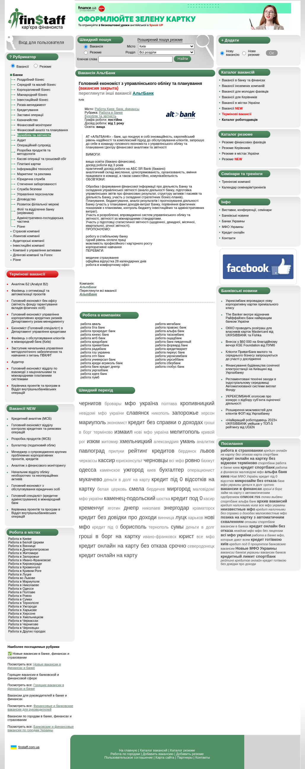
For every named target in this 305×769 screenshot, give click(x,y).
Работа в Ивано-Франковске (29, 560)
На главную (128, 750)
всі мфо (176, 460)
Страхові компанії (26, 231)
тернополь (158, 527)
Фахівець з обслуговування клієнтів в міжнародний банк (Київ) (38, 339)
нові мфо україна (151, 432)
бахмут (208, 460)
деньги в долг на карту (127, 479)
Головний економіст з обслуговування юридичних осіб (36, 487)
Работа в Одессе (21, 588)
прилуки (116, 451)
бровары (113, 403)
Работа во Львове (21, 578)
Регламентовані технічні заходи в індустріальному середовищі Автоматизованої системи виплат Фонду (251, 384)
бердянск (187, 451)
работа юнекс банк (95, 334)
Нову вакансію (232, 52)
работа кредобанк (94, 341)
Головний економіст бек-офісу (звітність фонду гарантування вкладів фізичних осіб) (35, 304)
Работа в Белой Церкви (26, 542)
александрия (166, 441)
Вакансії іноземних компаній (243, 86)
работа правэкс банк (170, 327)
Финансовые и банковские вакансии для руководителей (40, 707)
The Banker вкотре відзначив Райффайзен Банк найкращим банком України (249, 318)
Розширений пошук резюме (160, 40)
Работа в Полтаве (21, 592)
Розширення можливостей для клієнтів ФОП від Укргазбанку (249, 411)
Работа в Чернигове (23, 624)
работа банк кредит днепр (100, 366)
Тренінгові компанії (236, 181)
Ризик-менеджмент (31, 105)
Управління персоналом (35, 194)
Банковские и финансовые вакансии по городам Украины (41, 728)
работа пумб (90, 377)
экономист (117, 422)
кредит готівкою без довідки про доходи (253, 562)
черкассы (88, 460)
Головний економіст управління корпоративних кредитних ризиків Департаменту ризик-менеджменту (38, 318)
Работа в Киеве (20, 538)
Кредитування (28, 110)
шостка (163, 498)
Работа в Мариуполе (24, 581)
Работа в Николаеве (23, 585)
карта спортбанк (266, 454)
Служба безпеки (29, 189)
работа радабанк (93, 349)
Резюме (96, 52)
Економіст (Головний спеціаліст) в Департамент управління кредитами (39, 329)
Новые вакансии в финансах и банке (34, 666)
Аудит (21, 140)
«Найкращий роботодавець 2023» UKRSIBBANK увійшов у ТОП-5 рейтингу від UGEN (251, 423)
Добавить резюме (190, 754)
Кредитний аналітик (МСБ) (32, 418)
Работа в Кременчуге (24, 567)
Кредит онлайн (233, 232)
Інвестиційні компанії (28, 245)
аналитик (206, 441)
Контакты (202, 757)
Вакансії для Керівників (239, 97)
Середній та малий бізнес (36, 84)
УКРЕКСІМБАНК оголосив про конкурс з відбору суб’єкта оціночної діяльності (253, 399)
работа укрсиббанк (169, 359)
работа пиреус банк (170, 352)
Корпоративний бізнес (34, 89)
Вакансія (96, 46)
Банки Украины (233, 221)
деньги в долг (200, 527)
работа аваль (91, 324)
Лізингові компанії (26, 236)
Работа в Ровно (20, 595)
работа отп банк (93, 356)
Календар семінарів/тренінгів (244, 187)
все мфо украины (272, 505)
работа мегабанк (168, 324)
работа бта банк (93, 327)
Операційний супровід (34, 145)
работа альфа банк (169, 331)
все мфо (206, 536)
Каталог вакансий (153, 750)
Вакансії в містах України (241, 102)
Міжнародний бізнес (32, 94)
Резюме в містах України (240, 153)
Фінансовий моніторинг (34, 125)
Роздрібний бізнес (30, 79)
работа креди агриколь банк (102, 363)
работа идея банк (94, 373)
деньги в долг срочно (258, 484)
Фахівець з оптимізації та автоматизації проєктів (30, 292)
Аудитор (18, 362)
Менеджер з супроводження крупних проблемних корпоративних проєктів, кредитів (39, 455)
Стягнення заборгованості (37, 184)
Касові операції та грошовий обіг (41, 159)
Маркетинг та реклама (34, 174)
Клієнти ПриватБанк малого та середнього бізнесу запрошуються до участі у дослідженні (252, 355)
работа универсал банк (98, 359)
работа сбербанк (168, 363)
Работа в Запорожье (23, 556)
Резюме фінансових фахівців (244, 142)
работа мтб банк (93, 338)
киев (151, 470)
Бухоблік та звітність (34, 135)
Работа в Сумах (20, 599)
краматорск (204, 508)
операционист (200, 470)
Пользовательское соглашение (128, 757)
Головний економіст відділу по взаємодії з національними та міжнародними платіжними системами (35, 374)
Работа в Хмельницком (25, 617)
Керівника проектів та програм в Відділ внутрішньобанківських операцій (36, 389)
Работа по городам (125, 754)
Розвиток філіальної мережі (38, 204)
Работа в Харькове (22, 610)
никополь (160, 413)
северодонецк (201, 546)
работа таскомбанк (169, 334)
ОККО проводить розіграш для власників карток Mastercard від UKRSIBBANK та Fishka (250, 331)
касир (209, 498)
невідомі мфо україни (101, 413)
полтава (169, 403)
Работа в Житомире (23, 553)
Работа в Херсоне (22, 613)
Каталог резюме (182, 750)
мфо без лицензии (269, 530)
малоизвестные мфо (271, 513)
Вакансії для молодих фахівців (245, 91)
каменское (110, 470)
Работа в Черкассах (23, 620)
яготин (114, 508)
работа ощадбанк (168, 338)
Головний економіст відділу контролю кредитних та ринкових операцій (36, 428)
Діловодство (26, 199)
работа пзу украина (95, 352)
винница (166, 517)
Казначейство (27, 120)
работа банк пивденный (173, 341)
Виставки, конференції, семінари (247, 210)
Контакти (229, 238)
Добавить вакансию (158, 754)
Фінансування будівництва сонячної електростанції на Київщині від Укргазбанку (253, 369)
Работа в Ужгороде (22, 606)
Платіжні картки (29, 164)
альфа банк (247, 501)
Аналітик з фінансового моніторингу (39, 465)
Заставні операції (30, 115)
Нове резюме (254, 52)
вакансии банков (273, 552)
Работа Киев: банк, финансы (117, 109)
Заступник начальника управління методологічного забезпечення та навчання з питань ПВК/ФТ (37, 351)
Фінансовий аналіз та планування (42, 130)
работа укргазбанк (94, 370)
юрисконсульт (129, 460)
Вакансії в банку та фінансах (243, 80)
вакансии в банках (235, 526)
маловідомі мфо (251, 472)
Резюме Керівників (236, 148)
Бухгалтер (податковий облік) (34, 445)
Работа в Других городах (27, 631)
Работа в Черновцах (23, 628)
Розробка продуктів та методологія (34, 152)
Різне (21, 226)
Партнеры (185, 757)
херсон (207, 413)
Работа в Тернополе (23, 603)
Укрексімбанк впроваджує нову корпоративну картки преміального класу (252, 304)
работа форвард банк (171, 345)
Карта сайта (165, 757)
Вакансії (232, 108)
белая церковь (112, 489)
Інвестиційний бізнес (32, 100)
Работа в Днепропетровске (28, 549)
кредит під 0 (105, 527)
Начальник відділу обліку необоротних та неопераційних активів (35, 475)
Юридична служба (31, 179)
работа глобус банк (169, 366)
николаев (151, 508)
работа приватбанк (95, 345)
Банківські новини (235, 215)
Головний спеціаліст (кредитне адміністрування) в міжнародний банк (36, 499)
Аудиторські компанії (28, 240)
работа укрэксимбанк (171, 356)
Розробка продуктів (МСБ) (31, 438)
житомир (109, 441)
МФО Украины (233, 227)
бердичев (156, 489)
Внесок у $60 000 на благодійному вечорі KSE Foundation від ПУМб (251, 343)
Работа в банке (111, 112)
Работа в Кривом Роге (24, 571)
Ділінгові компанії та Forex (33, 255)
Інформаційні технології (35, 169)
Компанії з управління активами (37, 250)
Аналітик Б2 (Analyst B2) (30, 284)
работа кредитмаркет (171, 349)
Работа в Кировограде (25, 563)
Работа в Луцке (19, 574)
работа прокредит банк (98, 331)
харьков (195, 517)
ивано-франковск (159, 536)
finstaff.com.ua (28, 747)
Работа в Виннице (22, 546)
